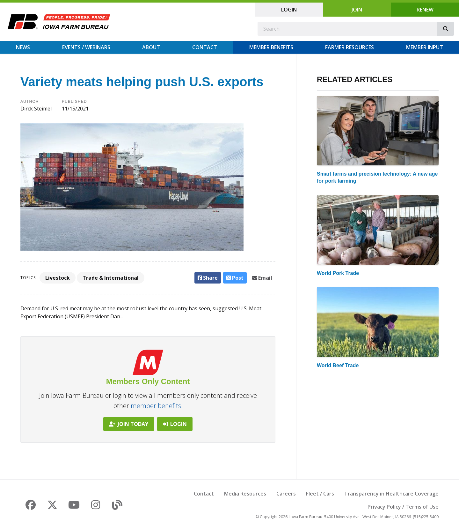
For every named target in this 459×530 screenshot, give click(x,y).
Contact (204, 47)
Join (357, 9)
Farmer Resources (349, 47)
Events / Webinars (86, 47)
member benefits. (157, 405)
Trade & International (111, 277)
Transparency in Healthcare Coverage (391, 493)
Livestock (57, 277)
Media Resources (245, 493)
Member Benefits (271, 47)
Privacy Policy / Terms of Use (403, 506)
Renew (425, 9)
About (151, 47)
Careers (286, 493)
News (23, 47)
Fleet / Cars (320, 493)
